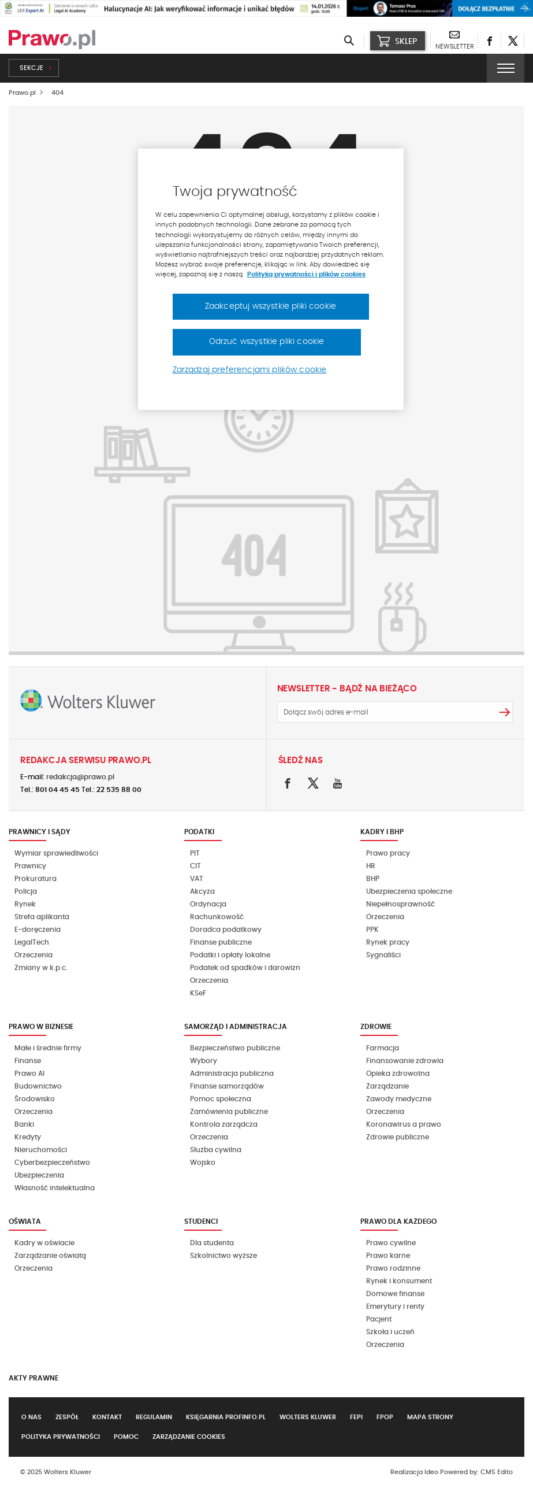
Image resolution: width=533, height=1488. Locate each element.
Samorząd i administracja (235, 1026)
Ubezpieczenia (39, 1175)
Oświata (25, 1221)
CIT (195, 866)
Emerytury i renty (395, 1306)
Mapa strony (430, 1417)
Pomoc (126, 1437)
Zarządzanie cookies (188, 1437)
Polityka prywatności (60, 1437)
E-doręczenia (37, 929)
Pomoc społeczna (220, 1098)
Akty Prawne (33, 1378)
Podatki (199, 831)
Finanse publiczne (221, 942)
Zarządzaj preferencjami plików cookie (250, 370)
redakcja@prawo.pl (80, 776)
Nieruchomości (40, 1149)
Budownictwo (38, 1086)
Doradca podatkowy (226, 929)
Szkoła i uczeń (390, 1331)
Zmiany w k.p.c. (41, 967)
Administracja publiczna (232, 1073)
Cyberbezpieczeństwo (52, 1162)
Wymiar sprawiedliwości (56, 853)
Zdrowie (376, 1026)
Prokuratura (35, 878)
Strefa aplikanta (41, 916)
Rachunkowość (217, 916)
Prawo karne (388, 1255)
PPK (372, 929)
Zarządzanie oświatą (50, 1255)
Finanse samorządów (227, 1086)
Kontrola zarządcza (224, 1124)
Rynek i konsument (399, 1281)
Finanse (27, 1060)
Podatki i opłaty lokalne (230, 955)
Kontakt (107, 1417)
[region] (271, 279)
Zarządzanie (387, 1086)
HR (370, 866)
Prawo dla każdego (398, 1221)
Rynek (25, 904)
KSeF (198, 993)
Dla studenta (212, 1242)
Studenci (201, 1221)
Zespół (67, 1417)
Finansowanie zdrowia (404, 1060)
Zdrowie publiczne (397, 1137)
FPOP (385, 1417)
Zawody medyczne (398, 1098)
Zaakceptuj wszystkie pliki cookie (270, 306)
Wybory (203, 1060)
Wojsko (202, 1162)
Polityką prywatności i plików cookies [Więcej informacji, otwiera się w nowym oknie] (306, 274)
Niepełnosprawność (400, 904)
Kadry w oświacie (44, 1242)
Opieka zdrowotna (398, 1073)
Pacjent (379, 1319)
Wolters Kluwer (307, 1417)
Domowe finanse (395, 1293)
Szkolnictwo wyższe (223, 1255)
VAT (196, 878)
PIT (195, 853)
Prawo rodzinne (393, 1268)
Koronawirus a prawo (403, 1124)
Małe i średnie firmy (47, 1048)
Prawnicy (30, 866)
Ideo (431, 1472)
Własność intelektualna (54, 1188)
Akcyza (202, 891)
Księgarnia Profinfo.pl (226, 1417)
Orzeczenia (33, 955)
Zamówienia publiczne (229, 1111)
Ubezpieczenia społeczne (409, 891)
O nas (31, 1417)
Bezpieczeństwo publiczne (235, 1048)
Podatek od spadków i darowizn (245, 967)
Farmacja (382, 1048)
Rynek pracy (387, 942)
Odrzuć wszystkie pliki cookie (267, 342)
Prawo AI (29, 1073)
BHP (372, 878)
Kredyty (27, 1137)
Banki (24, 1124)
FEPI (356, 1417)
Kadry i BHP (382, 831)
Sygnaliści (383, 955)
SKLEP (397, 41)
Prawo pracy (388, 853)
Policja (25, 891)
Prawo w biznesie (41, 1026)
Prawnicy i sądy (39, 831)
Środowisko (34, 1098)
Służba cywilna (215, 1149)
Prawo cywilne (391, 1242)
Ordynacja (208, 904)
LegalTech (31, 942)
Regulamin (154, 1417)
